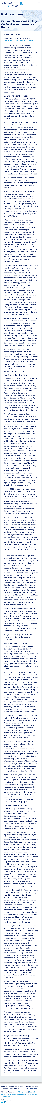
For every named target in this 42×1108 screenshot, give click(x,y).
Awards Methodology (18, 1094)
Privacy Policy (23, 1092)
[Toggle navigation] (39, 3)
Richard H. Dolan (26, 41)
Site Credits (5, 1096)
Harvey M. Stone (11, 41)
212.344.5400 (32, 1088)
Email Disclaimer (34, 1094)
